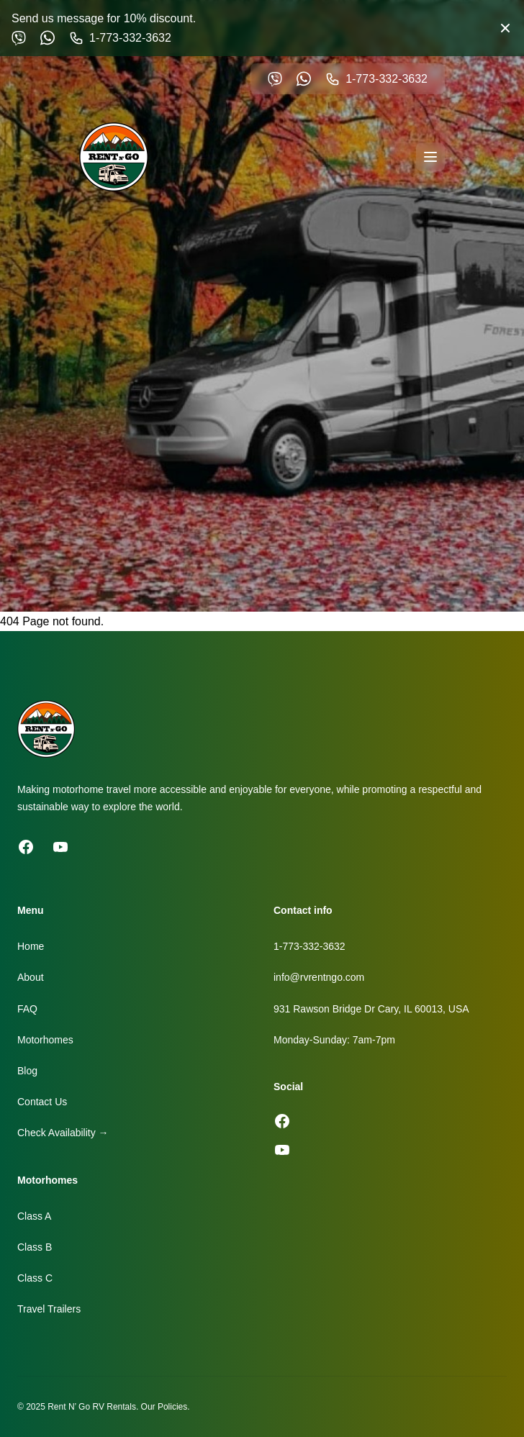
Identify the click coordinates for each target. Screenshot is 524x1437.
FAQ (27, 1009)
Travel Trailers (49, 1309)
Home (30, 946)
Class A (34, 1216)
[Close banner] (505, 28)
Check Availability (63, 1132)
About (30, 977)
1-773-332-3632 (309, 946)
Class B (34, 1247)
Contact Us (42, 1101)
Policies (172, 1407)
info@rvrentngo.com (319, 977)
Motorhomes (45, 1040)
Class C (35, 1278)
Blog (27, 1070)
